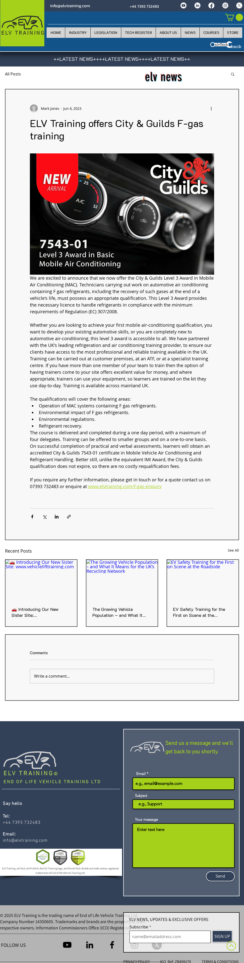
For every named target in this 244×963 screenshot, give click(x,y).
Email (141, 773)
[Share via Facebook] (32, 516)
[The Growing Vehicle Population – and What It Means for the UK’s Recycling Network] (122, 580)
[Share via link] (68, 516)
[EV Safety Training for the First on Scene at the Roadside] (203, 580)
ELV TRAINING (28, 773)
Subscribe (138, 927)
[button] (232, 74)
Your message (146, 819)
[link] (234, 17)
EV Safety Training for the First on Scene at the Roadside (199, 612)
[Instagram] (225, 5)
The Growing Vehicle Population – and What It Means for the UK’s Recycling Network (121, 612)
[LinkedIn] (197, 5)
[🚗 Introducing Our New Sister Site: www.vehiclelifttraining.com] (41, 580)
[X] (239, 5)
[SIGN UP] (222, 936)
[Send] (220, 876)
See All (233, 550)
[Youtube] (183, 5)
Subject (141, 795)
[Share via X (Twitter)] (44, 516)
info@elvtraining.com (70, 5)
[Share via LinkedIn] (56, 516)
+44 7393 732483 (144, 6)
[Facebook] (211, 5)
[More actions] (211, 108)
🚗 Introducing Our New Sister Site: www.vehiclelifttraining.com (38, 612)
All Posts (13, 74)
